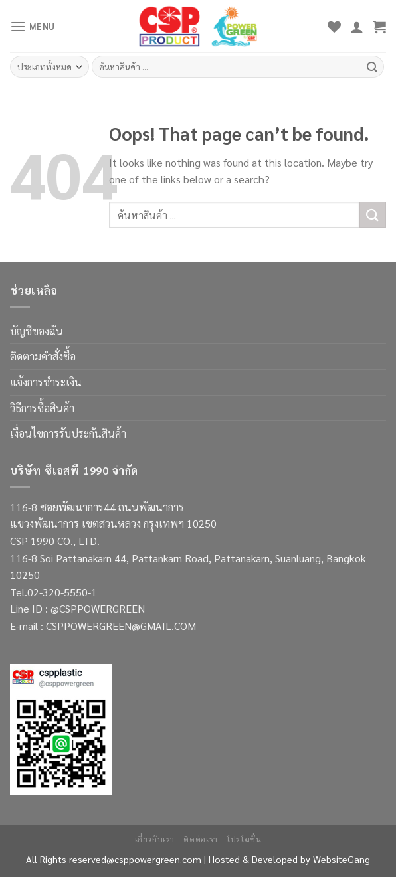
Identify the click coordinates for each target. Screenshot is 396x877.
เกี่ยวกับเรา (155, 839)
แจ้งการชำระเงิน (46, 382)
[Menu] (32, 26)
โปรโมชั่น (244, 839)
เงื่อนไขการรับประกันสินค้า (68, 433)
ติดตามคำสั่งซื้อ (43, 356)
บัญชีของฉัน (36, 331)
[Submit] (372, 215)
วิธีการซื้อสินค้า (42, 408)
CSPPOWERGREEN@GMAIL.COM (121, 626)
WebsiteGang (341, 859)
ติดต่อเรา (200, 839)
